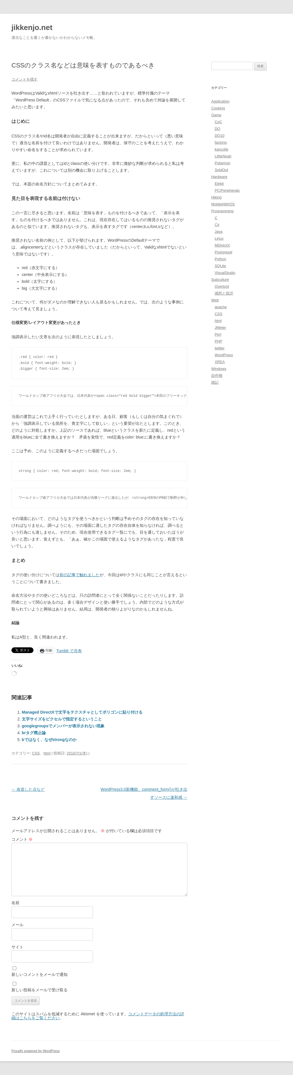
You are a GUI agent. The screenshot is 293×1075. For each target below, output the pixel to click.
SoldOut (221, 170)
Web (215, 300)
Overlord (222, 286)
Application (220, 101)
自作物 (216, 375)
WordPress (224, 355)
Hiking (216, 197)
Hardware (219, 177)
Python (220, 259)
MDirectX (222, 245)
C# (217, 225)
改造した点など (28, 789)
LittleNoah (223, 156)
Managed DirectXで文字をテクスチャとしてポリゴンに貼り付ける (82, 712)
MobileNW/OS (223, 204)
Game (216, 115)
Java (218, 231)
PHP (218, 341)
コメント (22, 839)
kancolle (221, 149)
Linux (219, 238)
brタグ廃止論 (34, 732)
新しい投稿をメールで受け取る (39, 990)
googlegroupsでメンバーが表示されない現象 (63, 726)
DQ (217, 129)
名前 (15, 902)
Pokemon (222, 163)
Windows (218, 369)
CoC (218, 122)
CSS (36, 753)
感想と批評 (224, 293)
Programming (222, 211)
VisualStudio (225, 273)
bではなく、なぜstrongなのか (49, 739)
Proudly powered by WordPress (35, 1051)
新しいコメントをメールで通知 (39, 974)
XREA (220, 362)
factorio (221, 142)
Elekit (219, 183)
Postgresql (223, 252)
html (47, 753)
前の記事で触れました (80, 574)
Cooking (218, 108)
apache (221, 307)
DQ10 (219, 135)
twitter (220, 348)
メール (17, 924)
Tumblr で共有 (69, 650)
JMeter (220, 327)
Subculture (220, 279)
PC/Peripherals (227, 190)
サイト (17, 947)
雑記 (215, 382)
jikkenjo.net (31, 27)
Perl (218, 334)
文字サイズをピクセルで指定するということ (62, 719)
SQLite (220, 266)
